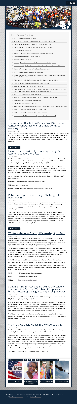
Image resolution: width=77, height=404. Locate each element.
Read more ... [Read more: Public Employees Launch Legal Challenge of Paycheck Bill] (14, 229)
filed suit (21, 207)
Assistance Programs (62, 381)
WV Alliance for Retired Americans (30, 382)
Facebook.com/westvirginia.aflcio (27, 280)
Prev (17, 360)
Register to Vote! (14, 381)
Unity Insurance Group (46, 381)
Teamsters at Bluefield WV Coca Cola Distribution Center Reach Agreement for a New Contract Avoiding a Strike (36, 125)
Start (11, 360)
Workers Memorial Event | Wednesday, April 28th (36, 233)
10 (57, 360)
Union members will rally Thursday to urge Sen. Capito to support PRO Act (35, 152)
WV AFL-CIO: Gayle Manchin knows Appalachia (35, 324)
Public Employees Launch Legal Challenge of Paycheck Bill (33, 196)
